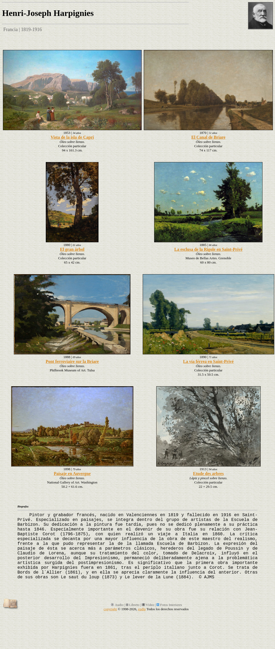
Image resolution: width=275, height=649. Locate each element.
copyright (110, 609)
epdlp (142, 609)
